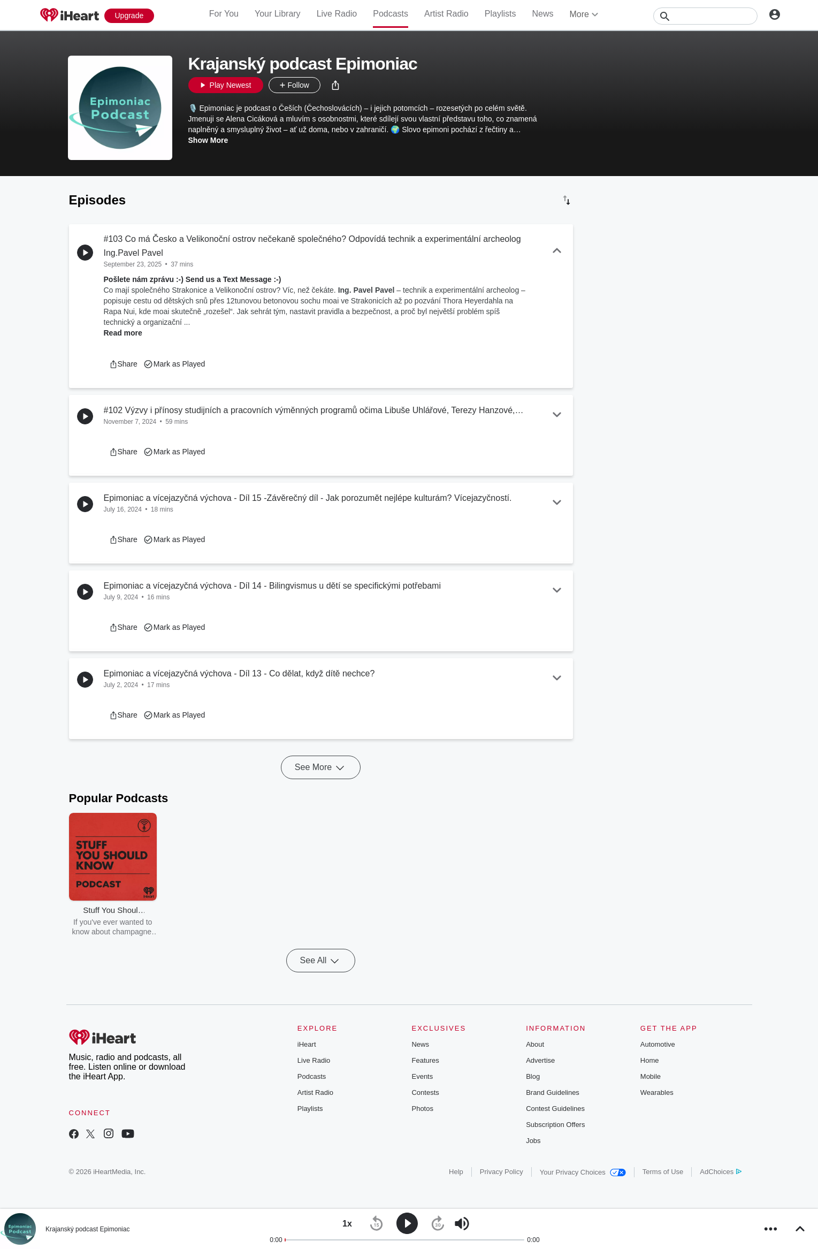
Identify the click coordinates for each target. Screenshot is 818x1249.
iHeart (306, 1044)
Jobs (533, 1141)
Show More (208, 140)
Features (425, 1060)
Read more (123, 333)
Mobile (650, 1076)
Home (649, 1060)
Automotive (657, 1044)
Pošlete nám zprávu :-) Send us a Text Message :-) (192, 279)
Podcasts (390, 13)
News (542, 13)
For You (224, 13)
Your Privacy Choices (583, 1172)
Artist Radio (446, 13)
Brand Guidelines (552, 1092)
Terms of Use (663, 1172)
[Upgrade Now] (129, 16)
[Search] (705, 16)
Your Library (278, 13)
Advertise (540, 1060)
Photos (422, 1109)
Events (422, 1076)
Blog (533, 1076)
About (535, 1044)
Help (456, 1172)
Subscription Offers (555, 1125)
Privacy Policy (501, 1172)
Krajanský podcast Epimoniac (87, 1229)
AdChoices (720, 1172)
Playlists (500, 13)
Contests (425, 1092)
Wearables (657, 1092)
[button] (335, 85)
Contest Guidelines (555, 1109)
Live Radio (337, 13)
